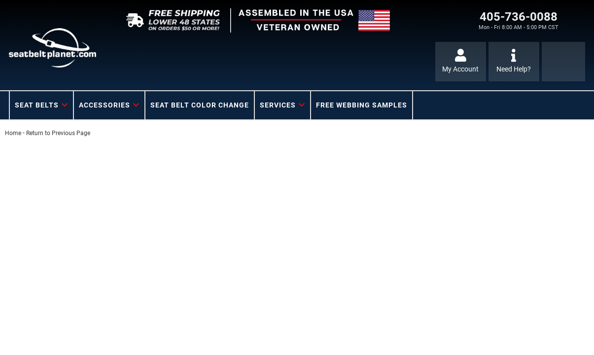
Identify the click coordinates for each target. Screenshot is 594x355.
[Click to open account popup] (460, 61)
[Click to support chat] (514, 61)
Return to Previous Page (58, 133)
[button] (41, 105)
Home (13, 133)
